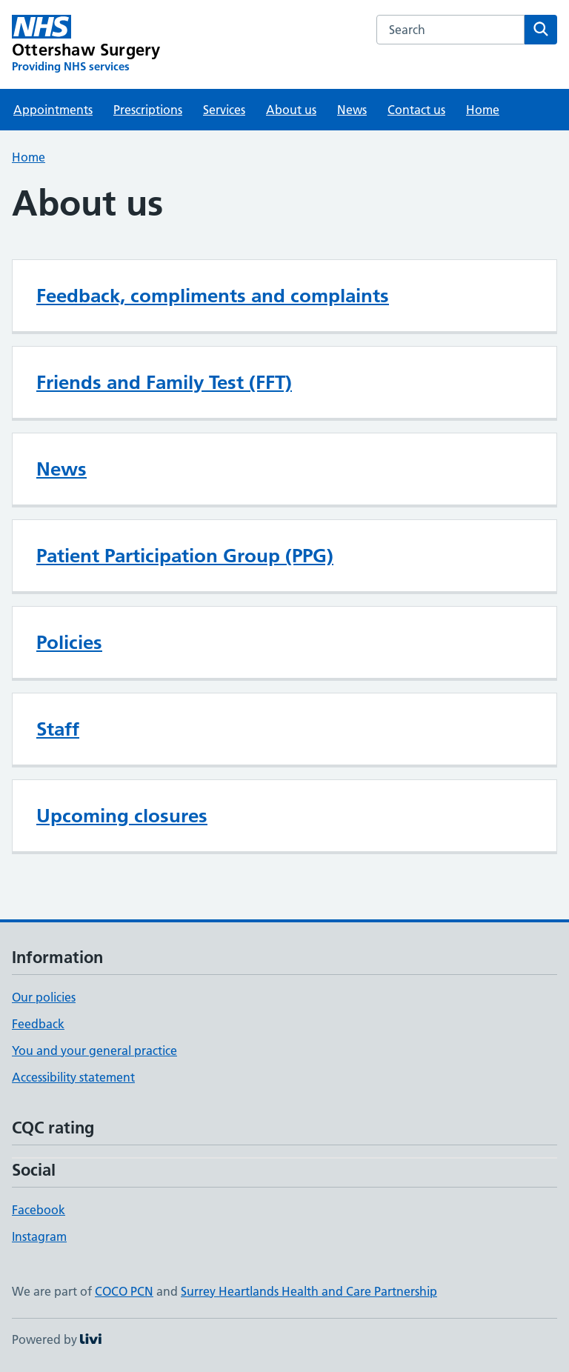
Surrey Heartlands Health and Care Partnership (309, 1291)
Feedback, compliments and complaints (212, 295)
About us (291, 109)
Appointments (53, 109)
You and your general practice (94, 1050)
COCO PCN (124, 1291)
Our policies (44, 997)
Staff (57, 729)
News (352, 109)
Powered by (57, 1339)
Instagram (39, 1236)
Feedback (38, 1023)
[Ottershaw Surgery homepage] (86, 44)
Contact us (416, 109)
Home (482, 109)
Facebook (38, 1209)
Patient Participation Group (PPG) (184, 555)
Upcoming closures (121, 815)
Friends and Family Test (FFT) (164, 382)
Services (224, 109)
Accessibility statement (73, 1077)
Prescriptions (147, 109)
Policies (69, 642)
